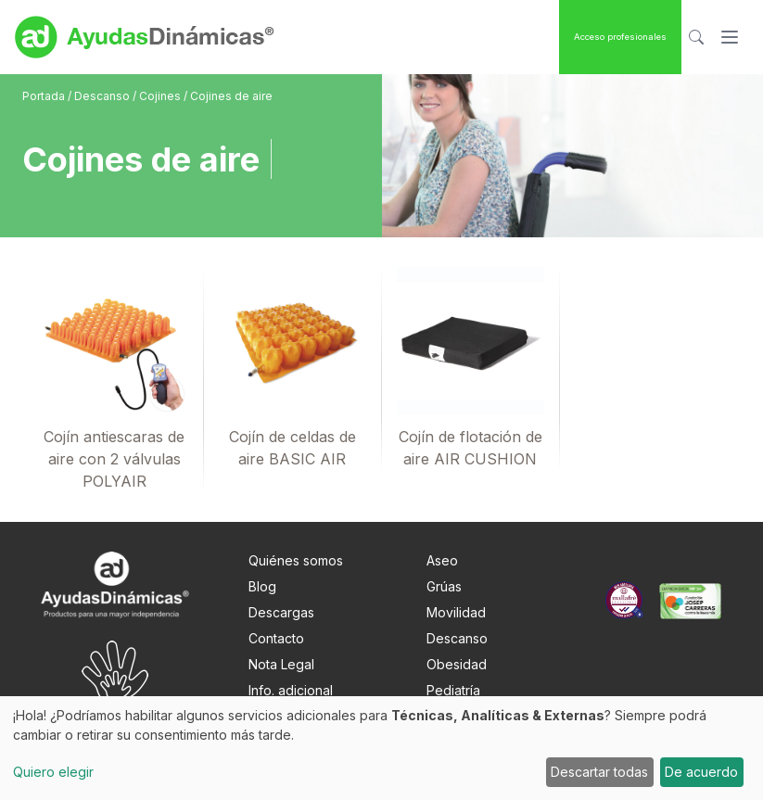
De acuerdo (701, 772)
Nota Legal (281, 664)
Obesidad (456, 664)
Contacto (276, 638)
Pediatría (453, 690)
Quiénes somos (295, 560)
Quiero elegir (53, 772)
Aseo (442, 560)
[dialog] (381, 748)
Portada (45, 96)
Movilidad (456, 612)
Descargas (281, 612)
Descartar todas (599, 772)
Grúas (444, 586)
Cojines (161, 96)
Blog (262, 586)
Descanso (103, 96)
